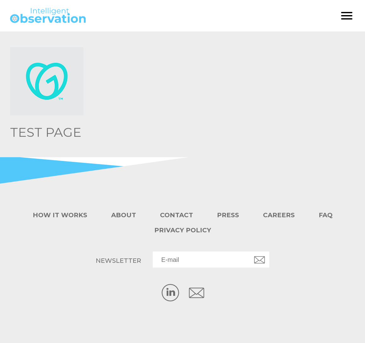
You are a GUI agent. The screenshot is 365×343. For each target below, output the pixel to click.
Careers (279, 215)
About (123, 215)
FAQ (326, 215)
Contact (176, 215)
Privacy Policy (182, 230)
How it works (60, 215)
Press (228, 215)
